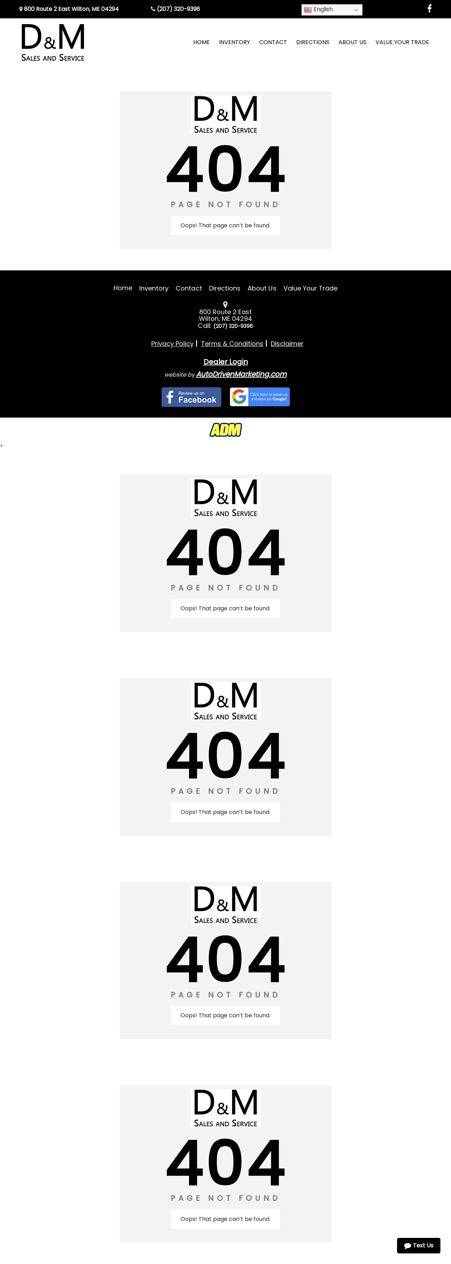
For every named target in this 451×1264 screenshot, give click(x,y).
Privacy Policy (172, 343)
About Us (262, 288)
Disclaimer (287, 343)
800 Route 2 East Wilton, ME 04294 (69, 9)
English (318, 9)
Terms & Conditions (232, 343)
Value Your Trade (311, 288)
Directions (225, 288)
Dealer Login (225, 362)
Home (123, 287)
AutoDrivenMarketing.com (241, 374)
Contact (189, 288)
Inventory (154, 288)
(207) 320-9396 (175, 9)
